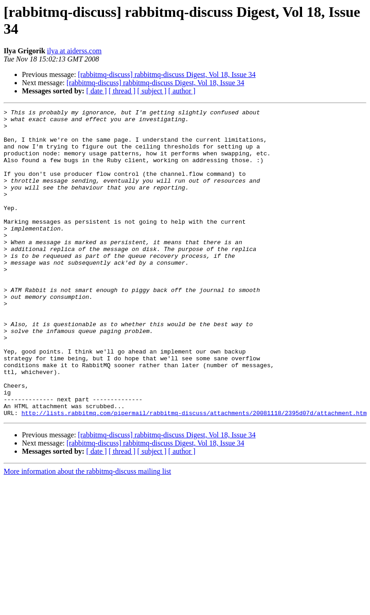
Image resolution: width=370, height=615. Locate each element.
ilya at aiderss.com (74, 51)
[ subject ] (152, 91)
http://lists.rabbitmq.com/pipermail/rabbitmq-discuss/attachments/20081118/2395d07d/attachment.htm (194, 474)
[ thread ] (122, 91)
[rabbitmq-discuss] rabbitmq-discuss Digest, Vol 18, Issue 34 (167, 74)
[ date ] (96, 91)
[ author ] (182, 91)
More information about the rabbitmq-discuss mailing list (87, 533)
